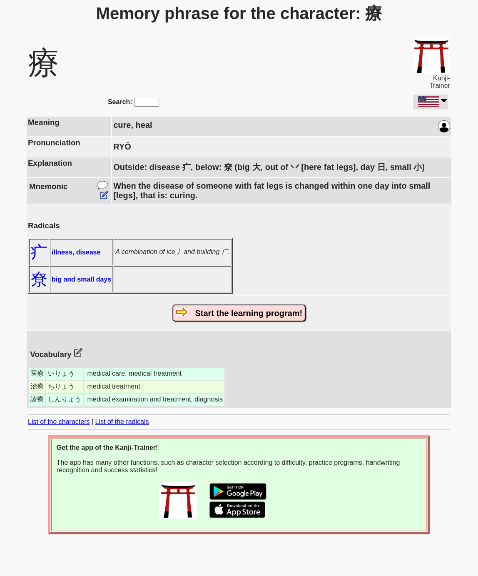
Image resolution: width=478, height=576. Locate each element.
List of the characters (59, 421)
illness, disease (76, 252)
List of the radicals (122, 421)
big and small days (81, 279)
